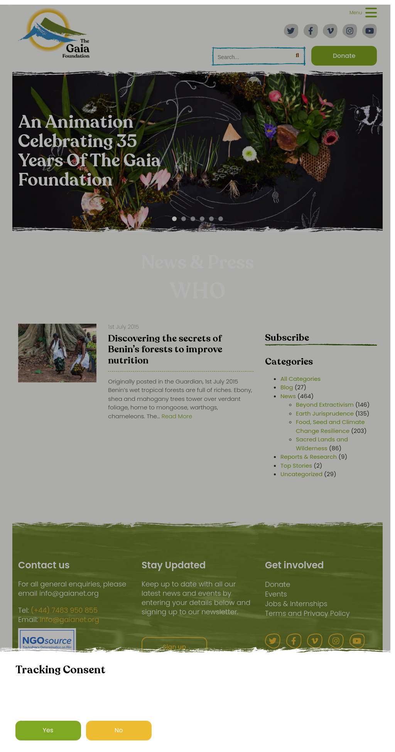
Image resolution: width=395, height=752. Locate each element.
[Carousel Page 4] (202, 218)
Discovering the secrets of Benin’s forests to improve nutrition (165, 350)
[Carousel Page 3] (193, 218)
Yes (48, 730)
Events (276, 594)
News (288, 396)
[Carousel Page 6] (220, 218)
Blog (286, 387)
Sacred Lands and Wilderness (322, 443)
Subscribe (287, 337)
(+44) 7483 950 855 (64, 610)
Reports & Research (308, 457)
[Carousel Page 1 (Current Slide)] (174, 218)
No (119, 730)
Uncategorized (301, 474)
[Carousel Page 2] (183, 218)
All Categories (300, 379)
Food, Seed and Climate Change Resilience (330, 426)
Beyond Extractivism (325, 405)
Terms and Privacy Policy (307, 613)
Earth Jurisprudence (325, 413)
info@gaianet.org (69, 619)
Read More (177, 416)
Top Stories (296, 465)
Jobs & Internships (296, 603)
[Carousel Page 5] (211, 218)
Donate (277, 584)
